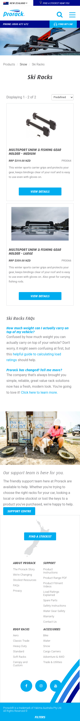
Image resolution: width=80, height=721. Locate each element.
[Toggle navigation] (72, 14)
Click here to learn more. (39, 392)
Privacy (17, 590)
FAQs (16, 585)
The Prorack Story (24, 569)
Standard (18, 651)
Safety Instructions (54, 605)
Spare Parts (50, 600)
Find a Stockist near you (56, 3)
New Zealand (15, 3)
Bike (45, 635)
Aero (16, 635)
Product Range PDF (55, 577)
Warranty (48, 616)
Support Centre (19, 511)
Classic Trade (21, 640)
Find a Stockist (40, 536)
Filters (40, 717)
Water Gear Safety (54, 611)
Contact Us (50, 621)
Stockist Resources (24, 580)
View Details (40, 191)
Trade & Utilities (52, 662)
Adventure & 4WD (53, 656)
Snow (23, 64)
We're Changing (22, 574)
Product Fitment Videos (53, 585)
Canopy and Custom (20, 663)
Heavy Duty (20, 646)
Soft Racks (19, 656)
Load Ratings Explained (51, 593)
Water (47, 640)
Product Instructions (50, 571)
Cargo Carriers (52, 651)
